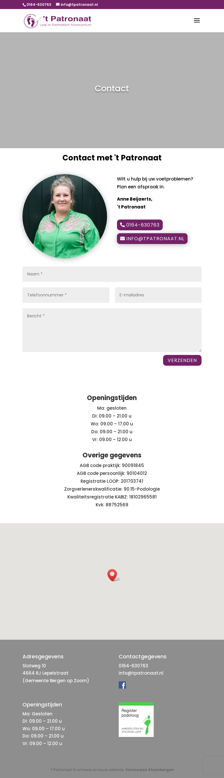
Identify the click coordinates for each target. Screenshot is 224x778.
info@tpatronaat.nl (155, 238)
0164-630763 (143, 225)
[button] (114, 575)
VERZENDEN (182, 360)
